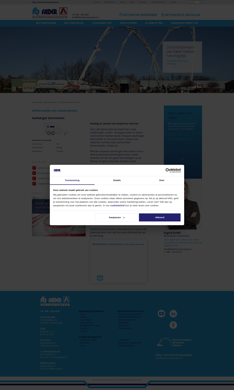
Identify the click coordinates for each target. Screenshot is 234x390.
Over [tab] (161, 180)
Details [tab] (117, 180)
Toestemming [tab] (72, 180)
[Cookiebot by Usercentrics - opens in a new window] (168, 170)
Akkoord (159, 217)
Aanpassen (116, 217)
